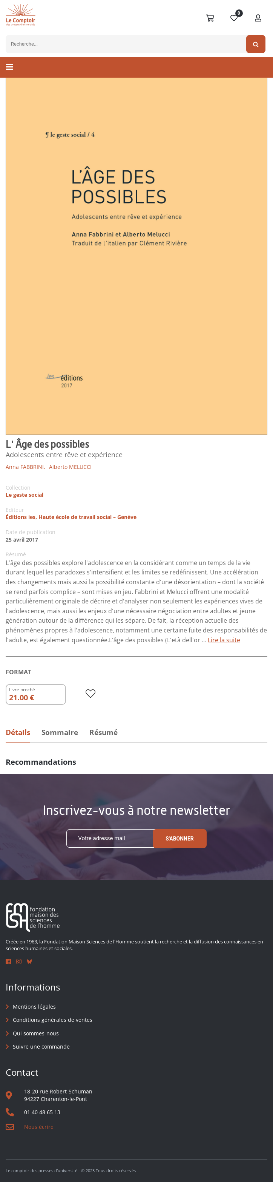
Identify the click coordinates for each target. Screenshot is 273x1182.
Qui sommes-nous (36, 1033)
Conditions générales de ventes (52, 1019)
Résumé (103, 732)
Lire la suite (224, 640)
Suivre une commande (41, 1046)
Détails (18, 732)
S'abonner (180, 839)
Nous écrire (39, 1126)
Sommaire (59, 732)
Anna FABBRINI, (25, 466)
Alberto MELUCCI (70, 466)
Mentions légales (34, 1006)
